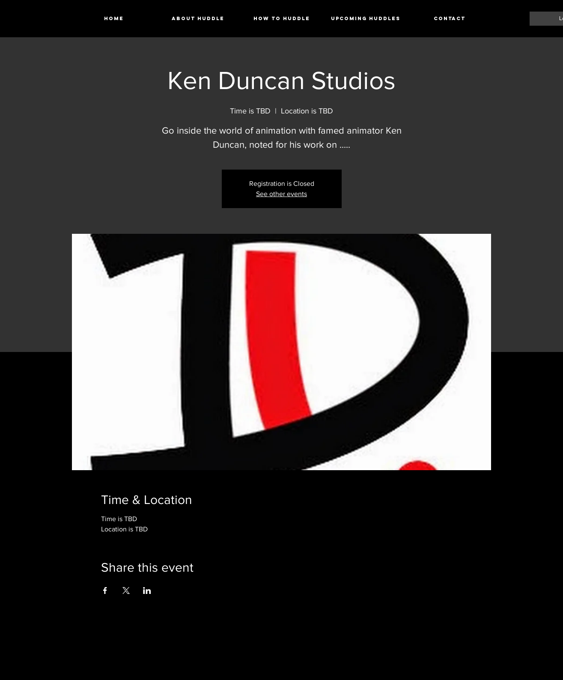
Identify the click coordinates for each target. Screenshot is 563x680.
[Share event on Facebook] (105, 590)
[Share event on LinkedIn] (147, 590)
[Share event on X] (126, 590)
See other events (281, 193)
